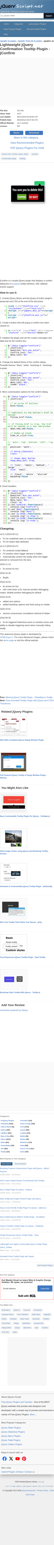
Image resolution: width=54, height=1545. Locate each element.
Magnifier (47, 1314)
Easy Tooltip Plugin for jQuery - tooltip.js (16, 1190)
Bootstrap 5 (6, 1310)
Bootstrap (36, 1319)
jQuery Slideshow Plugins (13, 1432)
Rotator (23, 1139)
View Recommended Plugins (27, 142)
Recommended (20, 1164)
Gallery (3, 1130)
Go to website (22, 123)
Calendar (13, 1319)
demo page (9, 640)
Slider (3, 1142)
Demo (16, 133)
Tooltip (3, 1152)
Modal (4, 1319)
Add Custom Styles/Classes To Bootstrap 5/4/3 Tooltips (22, 1181)
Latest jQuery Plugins (37, 24)
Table (22, 1145)
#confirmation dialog (9, 158)
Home (6, 24)
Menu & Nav (5, 1136)
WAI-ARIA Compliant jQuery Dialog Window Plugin (22, 740)
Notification (26, 1323)
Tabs (36, 1328)
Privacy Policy (42, 1490)
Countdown (38, 1310)
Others (3, 1139)
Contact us (30, 1472)
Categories (18, 24)
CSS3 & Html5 (6, 1127)
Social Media (5, 1145)
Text (2, 1149)
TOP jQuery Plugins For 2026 (27, 148)
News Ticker (24, 1319)
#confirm (35, 154)
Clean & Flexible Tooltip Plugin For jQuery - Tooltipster (22, 1226)
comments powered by (14, 1010)
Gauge (17, 1328)
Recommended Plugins (36, 29)
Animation (4, 1124)
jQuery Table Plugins (10, 1440)
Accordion (24, 1121)
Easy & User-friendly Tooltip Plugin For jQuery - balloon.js (23, 1208)
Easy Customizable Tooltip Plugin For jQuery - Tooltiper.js (25, 816)
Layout (22, 1130)
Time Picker (6, 1323)
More (32, 1414)
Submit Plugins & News (12, 1472)
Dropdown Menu (7, 1314)
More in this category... (27, 137)
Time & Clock (25, 1149)
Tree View (5, 1332)
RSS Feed (30, 1494)
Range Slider (6, 1328)
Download (34, 133)
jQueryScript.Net (28, 1490)
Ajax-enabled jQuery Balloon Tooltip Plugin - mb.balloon (22, 1217)
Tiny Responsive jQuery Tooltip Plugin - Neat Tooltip (22, 957)
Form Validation (22, 1314)
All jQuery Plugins (7, 1121)
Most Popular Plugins (13, 29)
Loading (23, 1133)
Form (22, 1127)
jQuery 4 (17, 1310)
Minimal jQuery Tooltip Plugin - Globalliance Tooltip (29, 697)
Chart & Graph (25, 1124)
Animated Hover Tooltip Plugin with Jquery (17, 1256)
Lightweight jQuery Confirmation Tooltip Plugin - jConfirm (25, 49)
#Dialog (22, 158)
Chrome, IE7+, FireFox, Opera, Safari (15, 154)
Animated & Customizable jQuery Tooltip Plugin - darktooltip (26, 886)
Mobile (22, 1136)
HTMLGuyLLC (6, 637)
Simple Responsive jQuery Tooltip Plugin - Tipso (19, 1235)
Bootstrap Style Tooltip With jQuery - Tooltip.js (20, 992)
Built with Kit (27, 1295)
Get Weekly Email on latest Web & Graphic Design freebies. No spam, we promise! (26, 1281)
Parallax (46, 1319)
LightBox (4, 1133)
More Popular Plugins (45, 1265)
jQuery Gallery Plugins (11, 1444)
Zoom (22, 1152)
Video (15, 1332)
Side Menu (27, 1328)
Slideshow (24, 1142)
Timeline (45, 1328)
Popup (16, 1323)
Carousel (27, 1310)
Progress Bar (38, 1323)
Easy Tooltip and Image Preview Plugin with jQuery (20, 1199)
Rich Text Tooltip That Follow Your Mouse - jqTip (21, 922)
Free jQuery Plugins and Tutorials (27, 5)
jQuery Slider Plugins (11, 1428)
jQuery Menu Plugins (11, 1436)
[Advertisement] (24, 82)
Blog (6, 34)
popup (17, 284)
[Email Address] (19, 1288)
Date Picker (36, 1314)
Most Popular (6, 1164)
